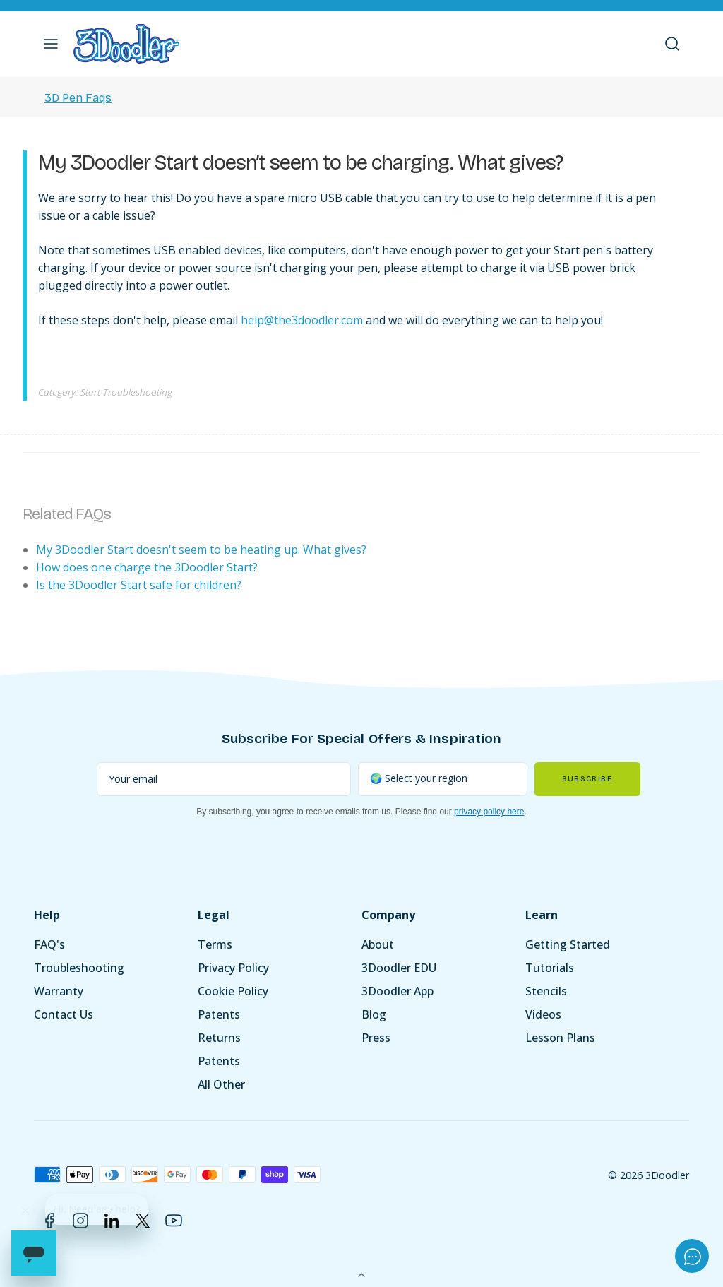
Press (376, 1037)
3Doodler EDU (399, 967)
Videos (543, 1014)
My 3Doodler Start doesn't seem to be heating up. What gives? (201, 549)
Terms (215, 944)
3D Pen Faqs (78, 98)
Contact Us (63, 1014)
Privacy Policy (233, 967)
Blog (374, 1014)
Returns (219, 1037)
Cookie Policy (233, 991)
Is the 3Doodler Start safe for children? (138, 585)
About (378, 944)
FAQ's (49, 944)
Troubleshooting (79, 967)
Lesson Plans (560, 1037)
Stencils (546, 991)
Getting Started (567, 944)
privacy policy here (489, 812)
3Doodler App (398, 991)
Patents (219, 1014)
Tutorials (549, 967)
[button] (51, 44)
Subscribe (587, 778)
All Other (221, 1084)
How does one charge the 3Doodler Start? (147, 567)
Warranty (58, 991)
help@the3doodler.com (302, 320)
